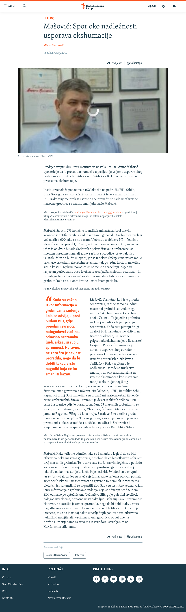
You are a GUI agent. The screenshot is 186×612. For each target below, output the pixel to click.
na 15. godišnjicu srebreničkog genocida (98, 212)
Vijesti (52, 577)
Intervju (50, 18)
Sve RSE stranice (12, 584)
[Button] (114, 63)
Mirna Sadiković (54, 45)
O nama (7, 577)
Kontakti (7, 598)
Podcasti (53, 591)
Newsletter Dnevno (59, 598)
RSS (4, 591)
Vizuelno (53, 584)
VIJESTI (152, 6)
